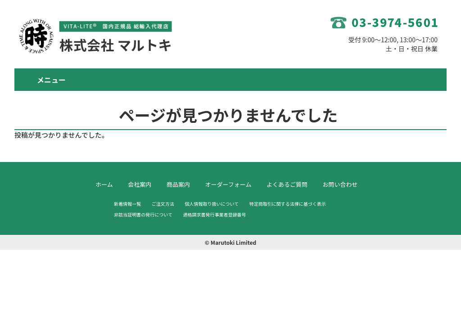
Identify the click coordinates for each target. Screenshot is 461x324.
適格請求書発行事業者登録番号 (214, 214)
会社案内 (139, 184)
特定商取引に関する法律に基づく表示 (287, 203)
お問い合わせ (340, 184)
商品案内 (178, 184)
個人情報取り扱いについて (212, 203)
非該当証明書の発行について (143, 214)
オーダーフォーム (228, 184)
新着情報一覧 (127, 203)
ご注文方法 (163, 203)
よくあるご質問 (287, 184)
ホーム (104, 184)
